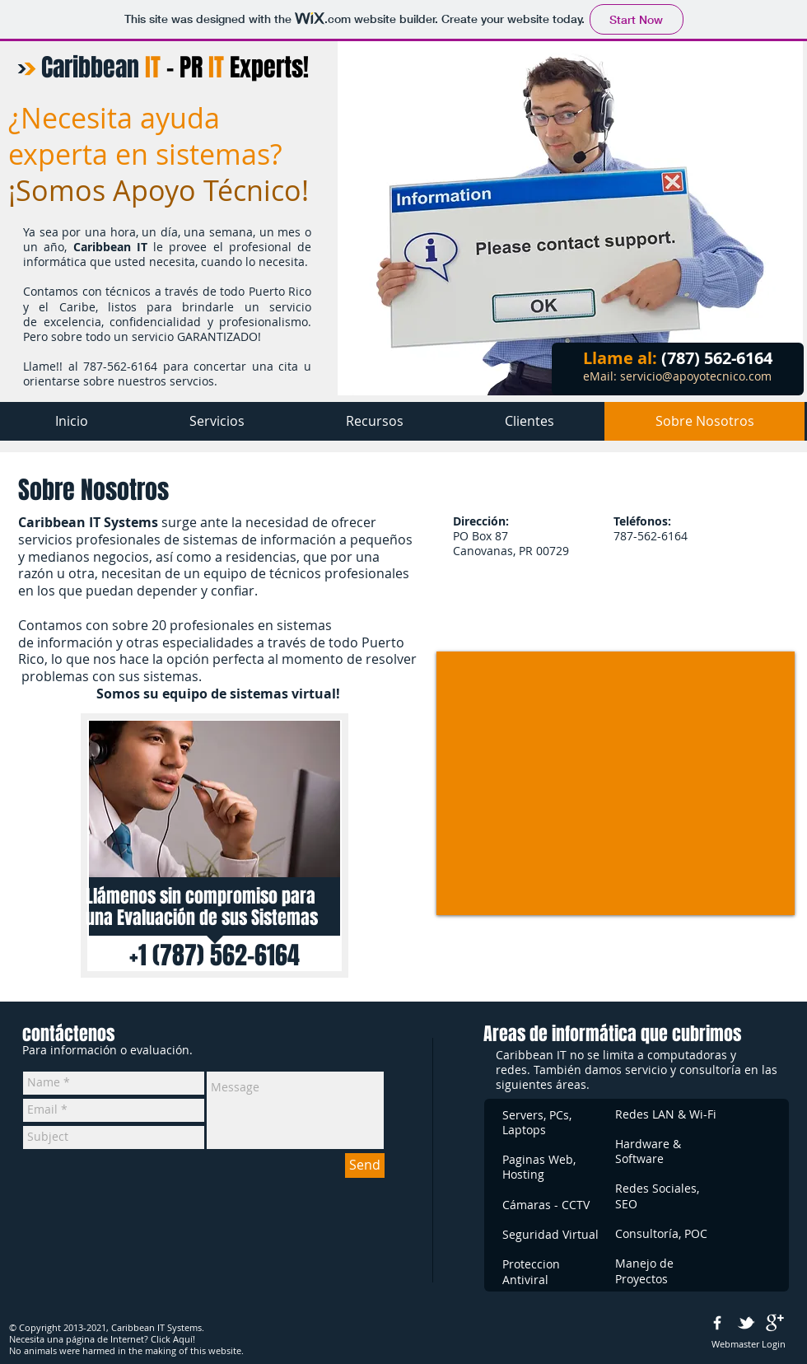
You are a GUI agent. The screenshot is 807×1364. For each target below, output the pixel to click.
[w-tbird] (746, 1323)
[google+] (775, 1323)
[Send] (365, 1165)
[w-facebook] (717, 1323)
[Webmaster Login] (748, 1344)
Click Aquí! (173, 1339)
